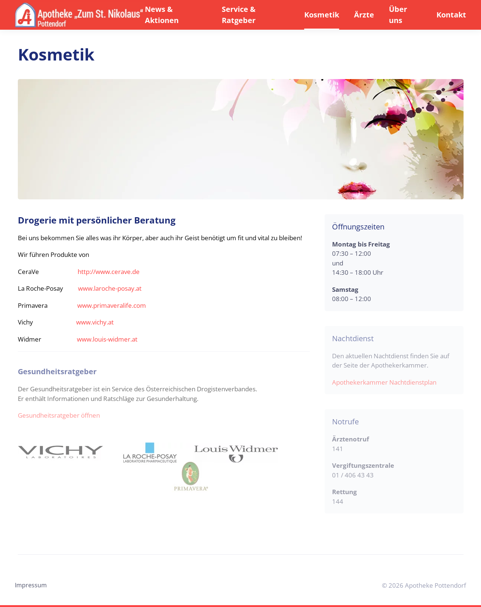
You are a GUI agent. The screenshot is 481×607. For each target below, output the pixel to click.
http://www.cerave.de (109, 271)
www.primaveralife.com (111, 305)
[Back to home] (80, 15)
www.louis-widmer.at (107, 339)
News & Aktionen (162, 14)
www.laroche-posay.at (110, 288)
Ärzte (364, 15)
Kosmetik (321, 15)
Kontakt (451, 15)
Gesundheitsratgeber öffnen (59, 415)
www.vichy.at (95, 322)
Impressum (31, 585)
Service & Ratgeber (239, 14)
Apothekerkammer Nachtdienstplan (384, 382)
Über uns (398, 14)
